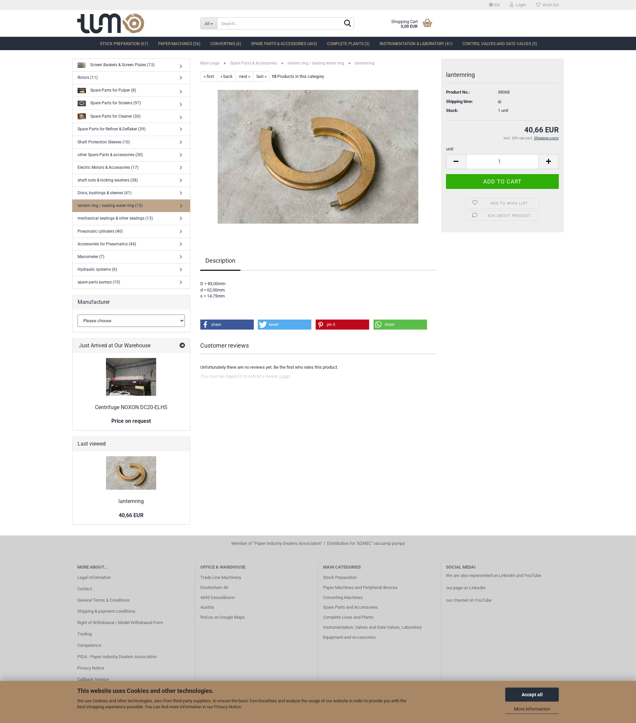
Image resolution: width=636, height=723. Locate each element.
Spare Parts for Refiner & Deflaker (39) (111, 129)
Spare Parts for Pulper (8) (107, 91)
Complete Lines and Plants (348, 617)
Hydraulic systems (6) (97, 269)
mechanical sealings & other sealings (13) (115, 218)
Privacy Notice (227, 706)
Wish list (547, 4)
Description (220, 260)
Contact (84, 588)
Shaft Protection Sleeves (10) (104, 142)
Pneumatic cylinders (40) (100, 231)
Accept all (532, 694)
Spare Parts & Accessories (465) (284, 43)
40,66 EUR (131, 515)
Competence (89, 645)
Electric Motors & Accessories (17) (108, 167)
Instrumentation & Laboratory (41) (416, 43)
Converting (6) (225, 43)
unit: (450, 148)
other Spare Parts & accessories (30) (110, 154)
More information (532, 709)
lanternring (131, 501)
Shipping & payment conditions (106, 611)
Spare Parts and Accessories (350, 607)
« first (209, 76)
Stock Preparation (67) (124, 43)
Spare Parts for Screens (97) (109, 103)
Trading (84, 633)
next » (244, 76)
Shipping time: (459, 101)
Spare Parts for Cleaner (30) (109, 116)
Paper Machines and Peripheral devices (360, 587)
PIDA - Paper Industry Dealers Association (117, 656)
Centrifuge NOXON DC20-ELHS (131, 407)
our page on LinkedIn (466, 587)
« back (226, 76)
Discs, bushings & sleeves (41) (104, 193)
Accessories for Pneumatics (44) (107, 244)
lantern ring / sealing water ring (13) (110, 205)
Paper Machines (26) (179, 43)
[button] (227, 325)
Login (518, 4)
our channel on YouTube (469, 600)
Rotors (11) (88, 77)
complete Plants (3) (348, 43)
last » (261, 76)
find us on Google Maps (222, 617)
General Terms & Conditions (103, 600)
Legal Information (94, 577)
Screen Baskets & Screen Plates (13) (116, 65)
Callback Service (93, 679)
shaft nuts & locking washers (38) (108, 180)
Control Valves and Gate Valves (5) (499, 43)
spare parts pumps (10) (99, 282)
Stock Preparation (340, 577)
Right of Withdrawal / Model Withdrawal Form (120, 622)
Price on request (131, 421)
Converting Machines (343, 597)
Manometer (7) (91, 256)
